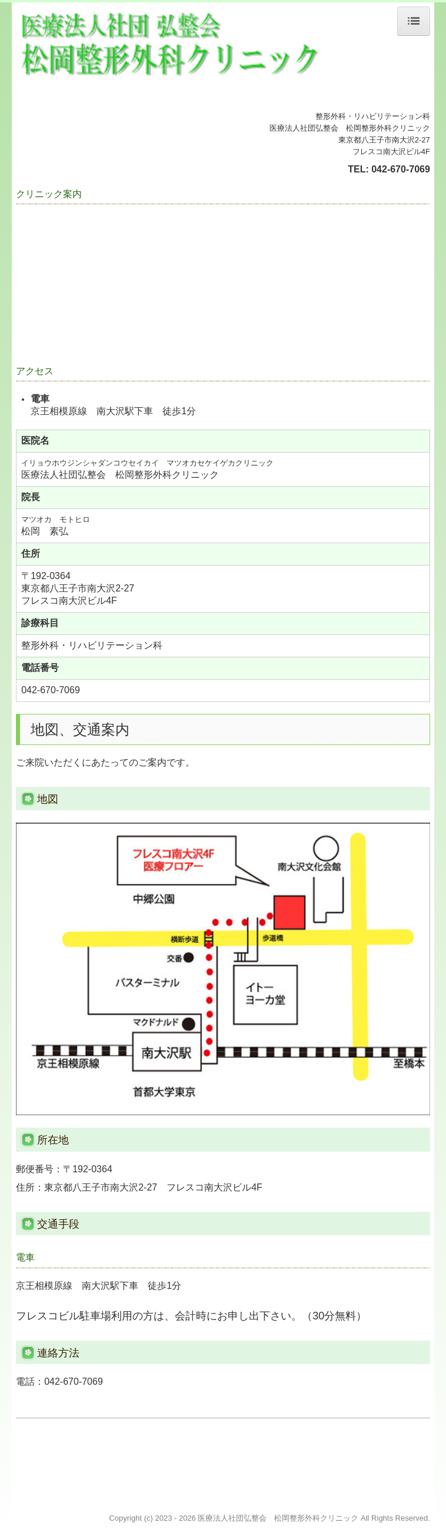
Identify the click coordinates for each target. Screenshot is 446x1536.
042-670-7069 (400, 169)
